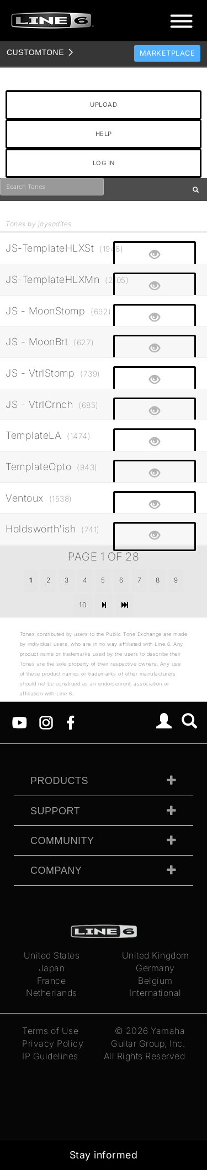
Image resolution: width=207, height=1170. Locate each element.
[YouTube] (19, 721)
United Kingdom (155, 955)
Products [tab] (59, 780)
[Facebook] (70, 721)
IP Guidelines (50, 1056)
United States (52, 955)
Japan (52, 967)
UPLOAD (103, 104)
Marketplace (167, 53)
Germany (155, 967)
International (155, 992)
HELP (103, 134)
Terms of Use (50, 1030)
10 (82, 605)
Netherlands (51, 992)
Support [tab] (55, 811)
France (51, 980)
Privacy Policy (52, 1043)
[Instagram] (46, 721)
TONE (35, 52)
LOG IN (104, 163)
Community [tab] (62, 840)
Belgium (155, 980)
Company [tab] (56, 870)
